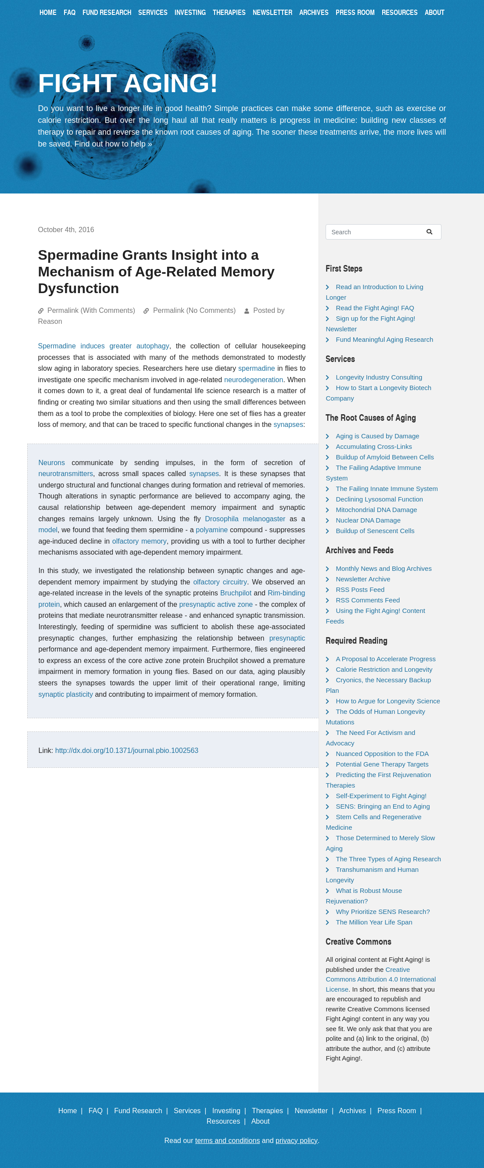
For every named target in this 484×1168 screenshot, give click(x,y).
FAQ (69, 12)
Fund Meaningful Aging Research (384, 339)
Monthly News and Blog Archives (383, 568)
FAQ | (100, 1110)
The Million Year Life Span (374, 922)
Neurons (52, 462)
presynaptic (287, 638)
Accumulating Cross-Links (374, 446)
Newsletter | (315, 1110)
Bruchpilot (235, 593)
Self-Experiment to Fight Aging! (381, 795)
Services (153, 12)
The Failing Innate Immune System (387, 488)
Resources (400, 12)
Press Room (355, 12)
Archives (314, 12)
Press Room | (401, 1110)
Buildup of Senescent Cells (375, 530)
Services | (192, 1110)
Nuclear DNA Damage (368, 520)
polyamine (212, 530)
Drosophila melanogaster (245, 519)
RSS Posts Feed (360, 589)
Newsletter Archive (363, 579)
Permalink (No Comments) (194, 310)
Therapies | (272, 1110)
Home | (72, 1110)
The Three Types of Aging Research (388, 859)
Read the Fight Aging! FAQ (375, 308)
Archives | (357, 1110)
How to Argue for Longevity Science (388, 701)
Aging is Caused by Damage (377, 436)
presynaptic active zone (216, 604)
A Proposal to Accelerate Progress (386, 659)
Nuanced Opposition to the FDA (382, 753)
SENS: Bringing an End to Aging (383, 806)
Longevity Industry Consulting (379, 377)
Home (48, 12)
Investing (190, 12)
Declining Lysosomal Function (379, 499)
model (48, 530)
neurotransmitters (66, 473)
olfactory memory (139, 541)
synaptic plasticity (66, 694)
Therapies (229, 12)
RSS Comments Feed (368, 600)
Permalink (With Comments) (91, 310)
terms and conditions (227, 1140)
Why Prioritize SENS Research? (383, 911)
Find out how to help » (113, 144)
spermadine (256, 368)
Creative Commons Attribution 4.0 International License (381, 979)
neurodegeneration (253, 379)
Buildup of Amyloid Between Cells (385, 457)
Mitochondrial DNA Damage (376, 509)
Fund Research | (143, 1110)
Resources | (228, 1121)
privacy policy (297, 1140)
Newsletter (272, 12)
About (435, 12)
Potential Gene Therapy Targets (382, 764)
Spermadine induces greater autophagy (103, 346)
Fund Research (106, 12)
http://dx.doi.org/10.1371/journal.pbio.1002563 (126, 750)
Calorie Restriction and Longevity (384, 669)
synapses (288, 424)
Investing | (231, 1110)
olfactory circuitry (220, 582)
